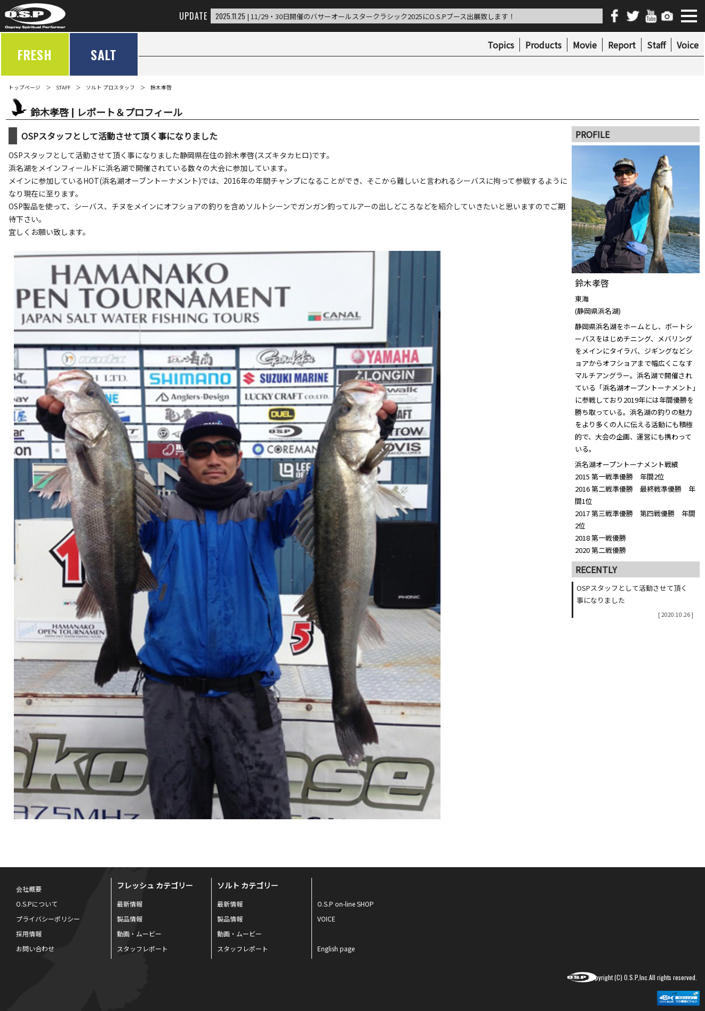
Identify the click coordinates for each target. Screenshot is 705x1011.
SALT (104, 54)
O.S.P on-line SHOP (345, 903)
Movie (585, 44)
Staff (656, 44)
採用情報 (29, 933)
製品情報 (129, 918)
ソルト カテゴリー (247, 885)
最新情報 (129, 903)
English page (336, 948)
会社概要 (29, 888)
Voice (688, 44)
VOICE (326, 918)
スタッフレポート (142, 948)
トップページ (25, 87)
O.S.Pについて (37, 903)
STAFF (63, 87)
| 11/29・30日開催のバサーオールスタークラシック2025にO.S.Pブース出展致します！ (365, 16)
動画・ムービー (139, 933)
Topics (500, 44)
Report (622, 44)
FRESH (35, 54)
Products (543, 44)
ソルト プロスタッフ (110, 87)
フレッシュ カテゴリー (155, 885)
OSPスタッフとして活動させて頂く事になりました (634, 600)
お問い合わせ (35, 948)
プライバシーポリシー (48, 918)
